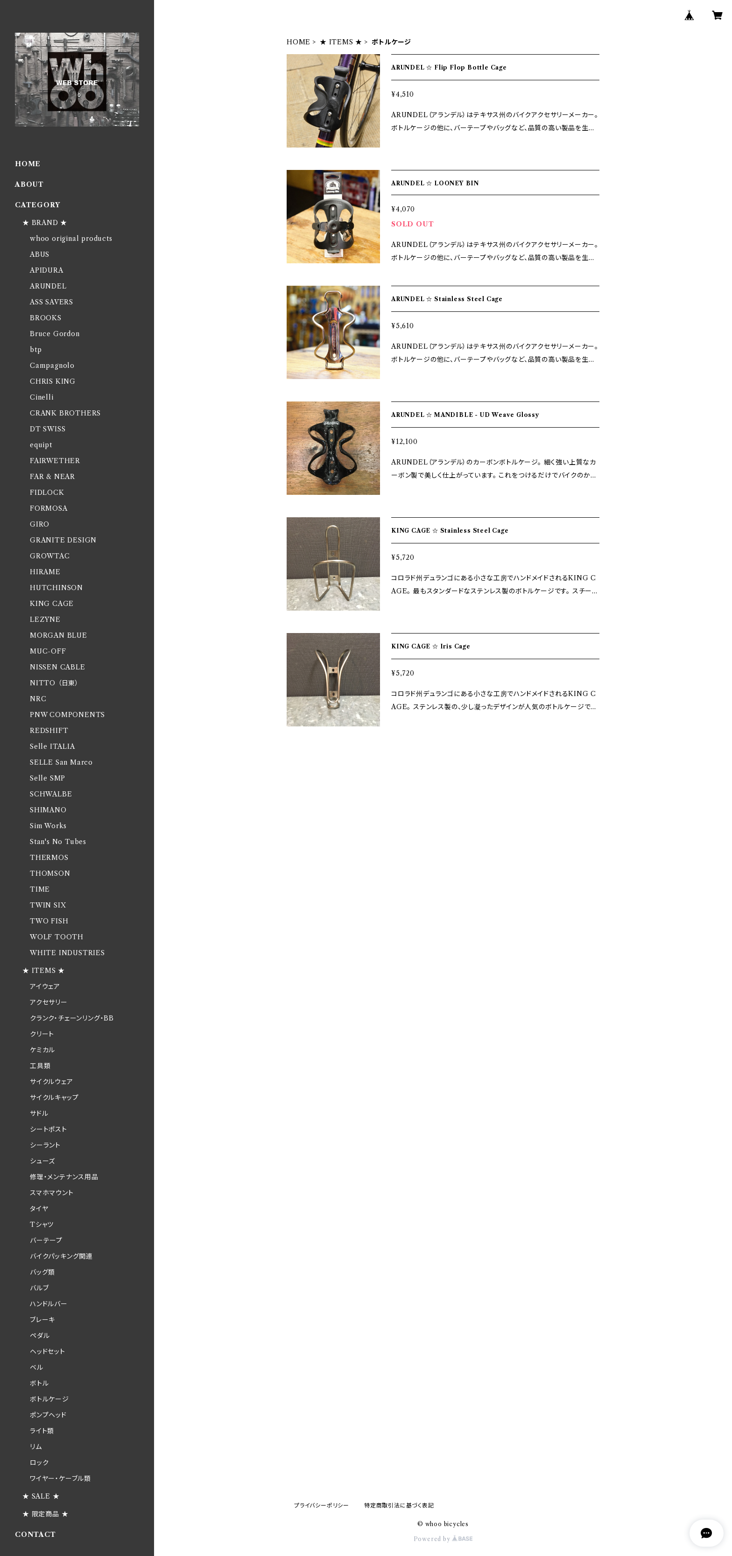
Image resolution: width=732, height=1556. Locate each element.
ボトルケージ (49, 1399)
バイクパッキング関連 (61, 1256)
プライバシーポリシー (321, 1505)
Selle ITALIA (52, 746)
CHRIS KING (53, 381)
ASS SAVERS (51, 302)
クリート (42, 1034)
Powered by (443, 1538)
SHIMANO (48, 810)
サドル (39, 1113)
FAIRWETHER (55, 461)
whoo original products (71, 238)
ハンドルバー (49, 1304)
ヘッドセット (47, 1351)
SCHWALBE (51, 794)
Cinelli (42, 397)
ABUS (39, 254)
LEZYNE (45, 619)
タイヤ (39, 1208)
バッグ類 (42, 1272)
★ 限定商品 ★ (45, 1514)
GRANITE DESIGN (63, 540)
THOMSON (50, 873)
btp (36, 349)
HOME (298, 42)
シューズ (42, 1161)
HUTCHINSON (56, 588)
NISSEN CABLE (57, 667)
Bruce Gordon (55, 334)
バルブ (39, 1288)
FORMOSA (49, 508)
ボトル (39, 1383)
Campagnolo (52, 365)
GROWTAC (50, 556)
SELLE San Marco (61, 762)
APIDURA (46, 270)
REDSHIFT (49, 730)
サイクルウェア (51, 1081)
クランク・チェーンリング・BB (72, 1018)
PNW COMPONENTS (67, 715)
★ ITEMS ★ (341, 42)
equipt (41, 445)
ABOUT (29, 184)
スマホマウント (52, 1193)
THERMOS (49, 857)
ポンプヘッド (48, 1415)
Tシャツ (42, 1224)
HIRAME (45, 572)
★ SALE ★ (40, 1496)
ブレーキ (42, 1320)
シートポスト (48, 1129)
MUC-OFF (48, 651)
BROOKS (46, 318)
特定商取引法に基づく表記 (399, 1505)
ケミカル (42, 1050)
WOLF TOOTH (57, 937)
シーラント (45, 1145)
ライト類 (42, 1431)
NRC (38, 699)
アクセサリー (49, 1002)
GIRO (39, 524)
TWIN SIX (48, 905)
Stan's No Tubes (58, 842)
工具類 (40, 1066)
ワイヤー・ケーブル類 (60, 1478)
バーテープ (46, 1240)
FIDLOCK (47, 492)
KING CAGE (52, 603)
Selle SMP (47, 778)
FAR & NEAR (52, 476)
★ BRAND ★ (44, 222)
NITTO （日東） (54, 683)
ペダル (39, 1335)
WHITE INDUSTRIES (67, 953)
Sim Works (48, 826)
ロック (39, 1462)
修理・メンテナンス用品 (64, 1177)
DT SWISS (47, 429)
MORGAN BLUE (58, 635)
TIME (40, 889)
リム (36, 1447)
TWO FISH (49, 921)
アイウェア (45, 986)
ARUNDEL (48, 286)
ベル (36, 1367)
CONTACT (35, 1534)
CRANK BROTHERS (65, 413)
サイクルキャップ (54, 1097)
